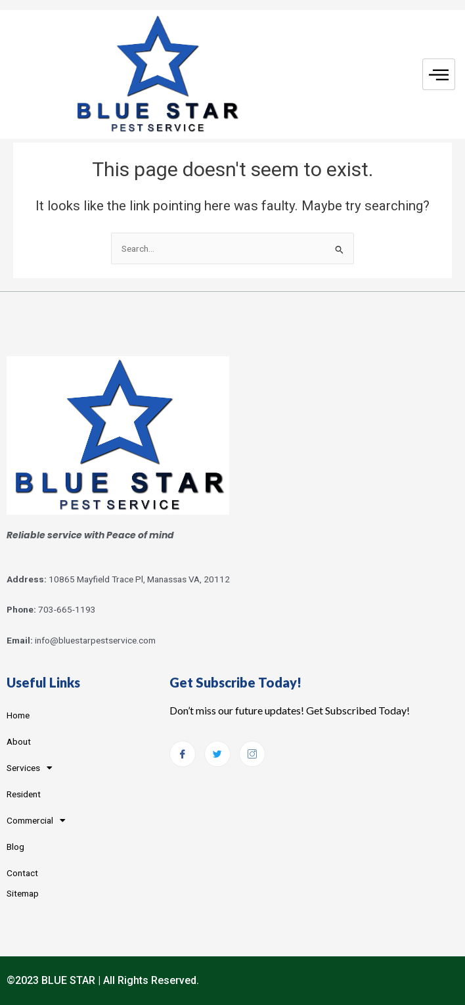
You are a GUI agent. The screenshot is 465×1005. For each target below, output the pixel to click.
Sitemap (23, 893)
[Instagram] (252, 754)
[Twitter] (217, 754)
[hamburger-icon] (438, 74)
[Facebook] (182, 754)
